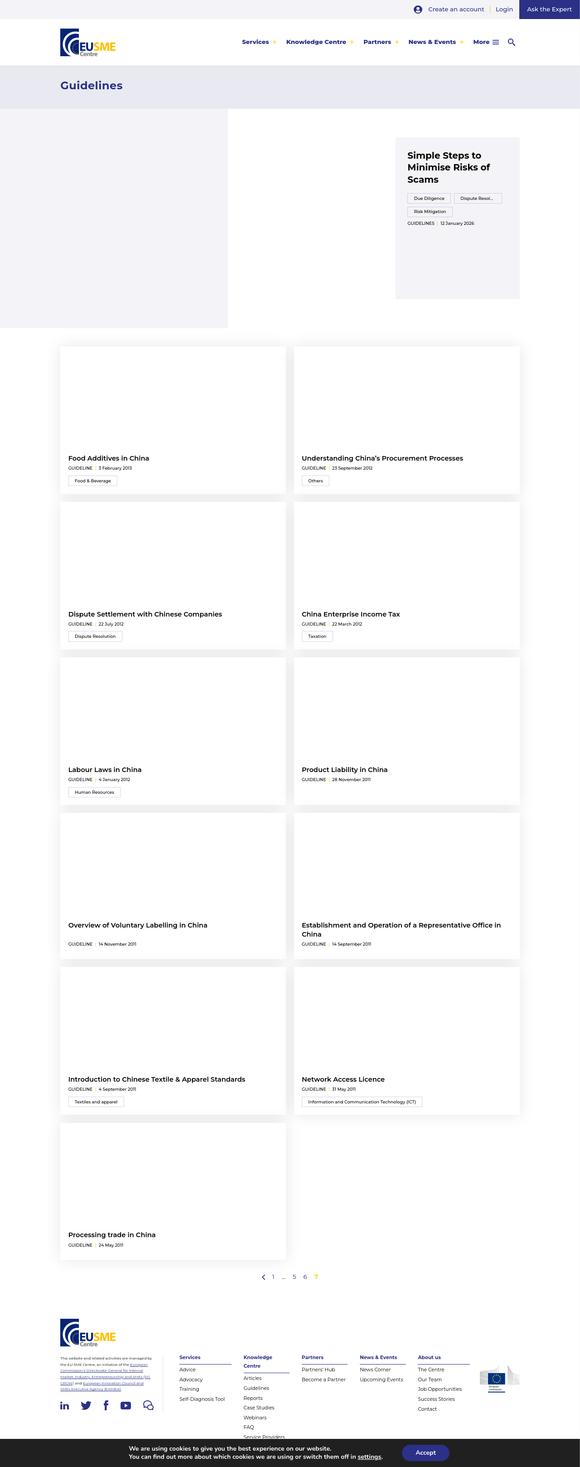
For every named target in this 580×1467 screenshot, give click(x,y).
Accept (426, 1452)
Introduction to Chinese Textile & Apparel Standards (157, 1079)
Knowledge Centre (316, 42)
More (482, 42)
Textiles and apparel (96, 1101)
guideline (80, 468)
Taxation (317, 636)
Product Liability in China (345, 770)
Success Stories (436, 1399)
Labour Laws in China (105, 770)
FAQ (249, 1427)
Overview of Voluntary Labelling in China (138, 925)
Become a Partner (324, 1380)
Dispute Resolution (480, 198)
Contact (427, 1409)
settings (369, 1457)
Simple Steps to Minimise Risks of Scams (448, 167)
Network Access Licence (343, 1079)
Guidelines (420, 223)
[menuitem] (259, 42)
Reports (253, 1398)
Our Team (430, 1380)
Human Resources (94, 792)
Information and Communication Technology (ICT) (362, 1101)
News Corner (375, 1370)
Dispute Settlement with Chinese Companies (145, 614)
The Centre (431, 1370)
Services (255, 42)
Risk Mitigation (430, 211)
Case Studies (259, 1408)
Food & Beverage (93, 480)
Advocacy (191, 1380)
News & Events (432, 42)
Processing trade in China (112, 1235)
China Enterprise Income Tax (351, 614)
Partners (377, 42)
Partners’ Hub (318, 1370)
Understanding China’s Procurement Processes (382, 458)
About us (429, 1357)
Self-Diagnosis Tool (202, 1399)
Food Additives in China (109, 458)
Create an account (456, 9)
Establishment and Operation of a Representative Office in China (401, 929)
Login (504, 9)
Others (315, 480)
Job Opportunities (440, 1389)
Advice (187, 1370)
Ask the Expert (549, 9)
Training (189, 1389)
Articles (253, 1378)
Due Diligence (429, 198)
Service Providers (264, 1437)
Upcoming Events (381, 1380)
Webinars (255, 1418)
